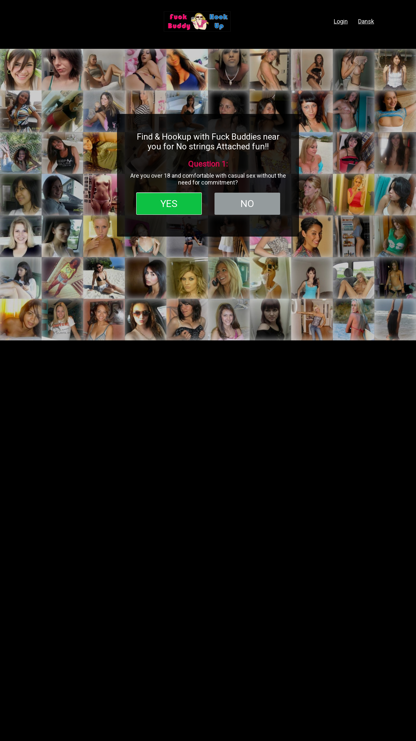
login (341, 21)
